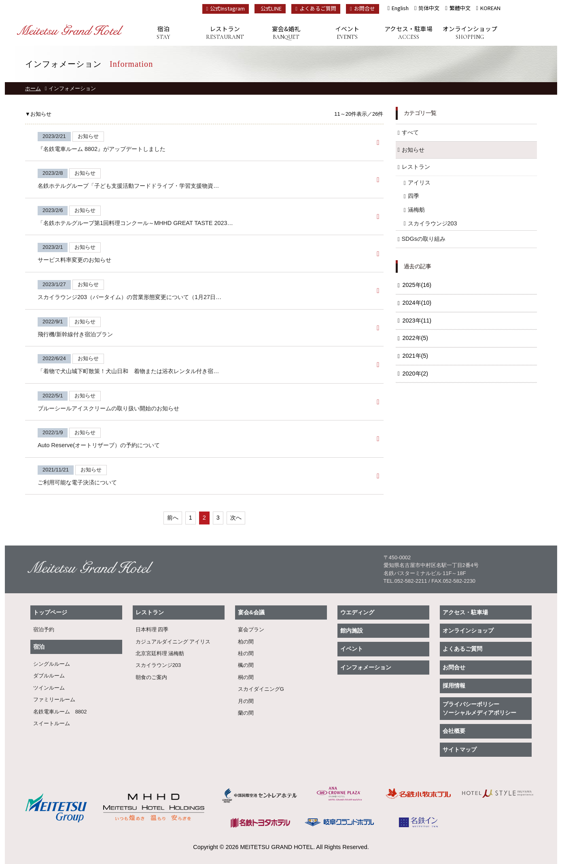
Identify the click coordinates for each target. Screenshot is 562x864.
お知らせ (413, 149)
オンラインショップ (469, 33)
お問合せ (362, 8)
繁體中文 (460, 8)
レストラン (224, 33)
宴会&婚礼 (285, 33)
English (400, 8)
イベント (347, 33)
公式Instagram (225, 8)
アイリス (419, 182)
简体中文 (428, 8)
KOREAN (490, 8)
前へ (172, 517)
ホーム (33, 88)
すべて (410, 132)
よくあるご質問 (315, 8)
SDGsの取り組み (423, 239)
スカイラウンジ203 (432, 223)
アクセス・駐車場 (408, 33)
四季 (413, 196)
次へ (236, 517)
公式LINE (271, 8)
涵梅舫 (416, 209)
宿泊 (163, 33)
